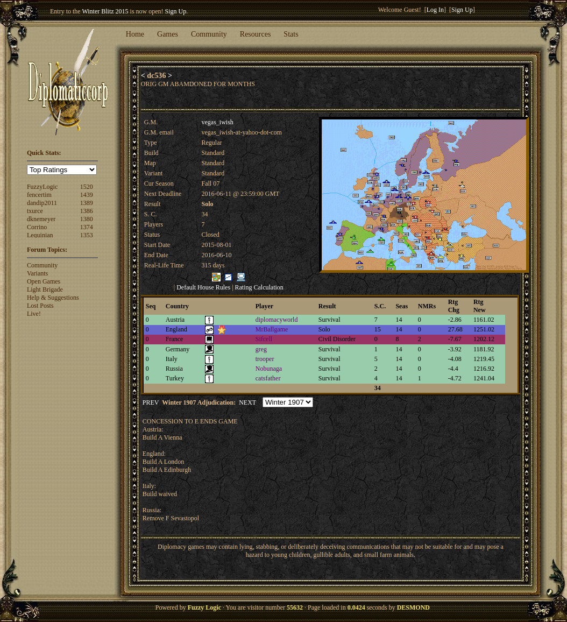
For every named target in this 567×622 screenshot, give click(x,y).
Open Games (43, 281)
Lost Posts (40, 305)
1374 (86, 227)
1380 (86, 219)
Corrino (37, 227)
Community (209, 34)
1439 (86, 195)
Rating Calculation (259, 287)
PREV (151, 402)
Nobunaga (269, 368)
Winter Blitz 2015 (105, 11)
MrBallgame (272, 329)
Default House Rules (203, 287)
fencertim (39, 195)
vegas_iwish (217, 122)
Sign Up (176, 11)
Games (167, 34)
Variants (37, 273)
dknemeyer (41, 219)
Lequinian (40, 235)
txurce (35, 211)
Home (135, 34)
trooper (265, 359)
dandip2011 (42, 203)
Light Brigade (45, 289)
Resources (255, 34)
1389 (86, 203)
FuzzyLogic (42, 186)
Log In (435, 9)
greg (261, 349)
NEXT (247, 402)
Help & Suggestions (53, 297)
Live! (34, 313)
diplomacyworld (277, 319)
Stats (291, 34)
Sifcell (264, 339)
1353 (86, 235)
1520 (86, 186)
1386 (86, 211)
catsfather (268, 378)
